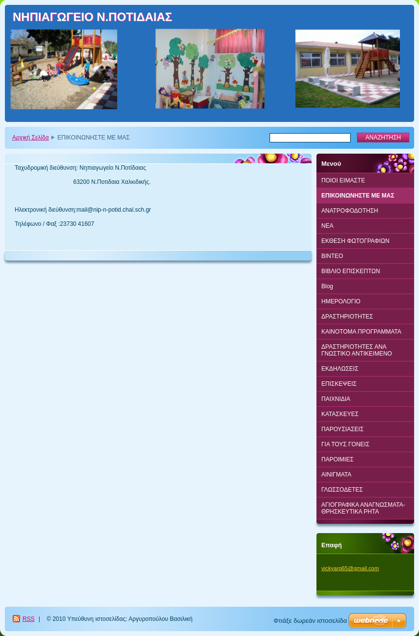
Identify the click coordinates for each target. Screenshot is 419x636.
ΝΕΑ (327, 225)
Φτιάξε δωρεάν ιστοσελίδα (310, 620)
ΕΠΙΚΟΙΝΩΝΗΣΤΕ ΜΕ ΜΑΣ (357, 195)
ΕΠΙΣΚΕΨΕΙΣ (338, 383)
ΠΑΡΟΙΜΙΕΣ (337, 459)
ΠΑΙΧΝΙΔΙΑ (335, 399)
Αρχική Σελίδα (30, 137)
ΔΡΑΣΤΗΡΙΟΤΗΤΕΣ (347, 316)
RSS (28, 619)
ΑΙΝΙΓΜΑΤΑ (336, 474)
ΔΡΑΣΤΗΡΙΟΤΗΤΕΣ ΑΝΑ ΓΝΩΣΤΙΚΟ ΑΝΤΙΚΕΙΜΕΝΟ (356, 350)
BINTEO (332, 256)
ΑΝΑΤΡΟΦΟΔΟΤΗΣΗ (349, 210)
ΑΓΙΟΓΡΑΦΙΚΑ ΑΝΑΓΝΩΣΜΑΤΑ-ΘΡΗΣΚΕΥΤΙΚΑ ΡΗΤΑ (363, 508)
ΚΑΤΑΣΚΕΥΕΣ (339, 414)
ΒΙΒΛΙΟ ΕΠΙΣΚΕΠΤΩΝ (350, 271)
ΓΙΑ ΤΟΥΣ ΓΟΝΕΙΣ (345, 444)
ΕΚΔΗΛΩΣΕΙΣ (339, 368)
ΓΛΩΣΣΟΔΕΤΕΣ (342, 489)
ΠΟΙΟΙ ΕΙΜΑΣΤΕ (343, 180)
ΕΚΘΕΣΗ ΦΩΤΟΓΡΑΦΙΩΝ (355, 241)
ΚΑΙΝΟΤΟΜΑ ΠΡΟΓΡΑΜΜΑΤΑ (361, 331)
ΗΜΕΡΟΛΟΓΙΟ (340, 301)
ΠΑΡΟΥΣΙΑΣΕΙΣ (342, 429)
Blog (327, 286)
